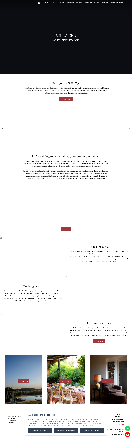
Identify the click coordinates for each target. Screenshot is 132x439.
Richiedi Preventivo (117, 3)
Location (79, 3)
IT (122, 431)
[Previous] (3, 129)
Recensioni (88, 3)
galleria (108, 381)
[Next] (129, 129)
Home (46, 3)
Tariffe (96, 3)
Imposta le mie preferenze (66, 430)
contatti (24, 381)
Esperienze (70, 3)
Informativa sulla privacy (86, 425)
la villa (66, 229)
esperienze (66, 381)
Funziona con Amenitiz (118, 434)
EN (120, 431)
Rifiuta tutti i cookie (39, 430)
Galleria (61, 3)
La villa (53, 3)
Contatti (104, 3)
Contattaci (11, 422)
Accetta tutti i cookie (92, 430)
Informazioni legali (117, 419)
